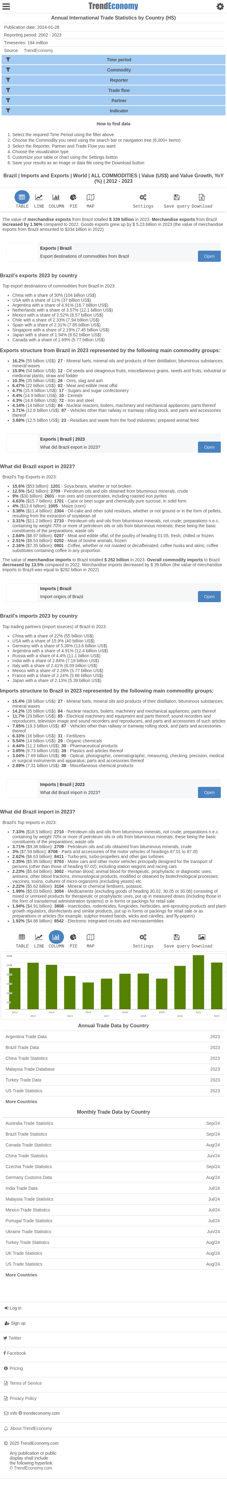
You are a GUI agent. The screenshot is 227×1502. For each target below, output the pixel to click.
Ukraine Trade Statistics (113, 1233)
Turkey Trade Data (113, 1081)
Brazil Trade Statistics (113, 1135)
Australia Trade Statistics (113, 1125)
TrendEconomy (38, 50)
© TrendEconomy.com (31, 1469)
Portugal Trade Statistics (113, 1222)
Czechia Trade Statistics (113, 1168)
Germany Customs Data (113, 1179)
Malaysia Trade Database (113, 1070)
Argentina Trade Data (113, 1038)
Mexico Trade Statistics (113, 1211)
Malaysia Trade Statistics (113, 1200)
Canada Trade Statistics (113, 1146)
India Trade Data (113, 1190)
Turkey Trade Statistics (113, 1244)
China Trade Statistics (113, 1060)
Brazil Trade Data (113, 1049)
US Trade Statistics (113, 1092)
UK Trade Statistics (113, 1255)
